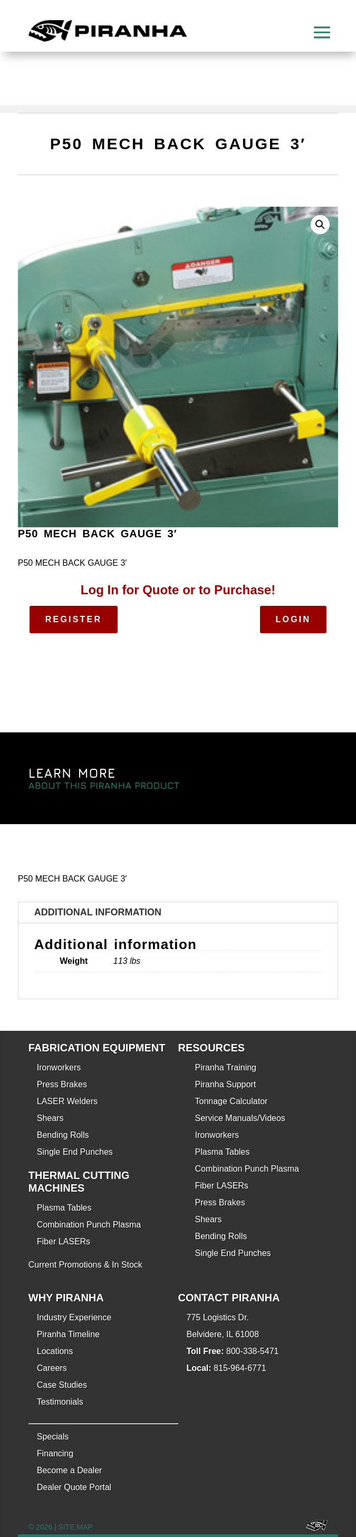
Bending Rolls (63, 1134)
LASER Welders (67, 1101)
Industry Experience (74, 1317)
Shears (50, 1118)
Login (293, 619)
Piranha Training (226, 1067)
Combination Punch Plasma (89, 1224)
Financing (55, 1453)
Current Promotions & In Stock (85, 1264)
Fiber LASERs (63, 1241)
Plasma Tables (64, 1207)
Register (73, 619)
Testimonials (60, 1401)
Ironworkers (59, 1067)
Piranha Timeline (68, 1334)
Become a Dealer (69, 1470)
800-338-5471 (252, 1351)
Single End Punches (75, 1151)
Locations (55, 1351)
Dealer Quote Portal (74, 1487)
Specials (53, 1436)
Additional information (97, 912)
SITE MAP (76, 1527)
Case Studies (62, 1384)
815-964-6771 (240, 1368)
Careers (52, 1368)
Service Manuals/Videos (240, 1118)
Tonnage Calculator (231, 1101)
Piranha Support (225, 1084)
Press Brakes (62, 1084)
